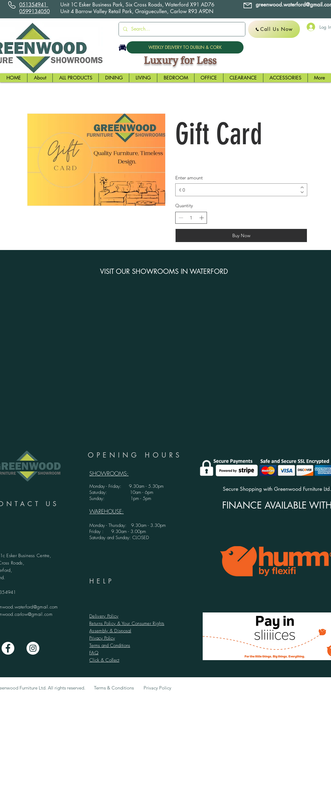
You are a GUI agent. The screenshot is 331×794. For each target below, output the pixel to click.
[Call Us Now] (274, 29)
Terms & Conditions (114, 688)
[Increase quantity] (201, 217)
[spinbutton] (191, 218)
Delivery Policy (104, 616)
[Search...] (181, 29)
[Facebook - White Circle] (8, 648)
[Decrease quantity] (180, 217)
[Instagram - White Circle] (33, 648)
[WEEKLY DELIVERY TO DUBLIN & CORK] (185, 47)
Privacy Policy (102, 638)
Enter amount (189, 178)
